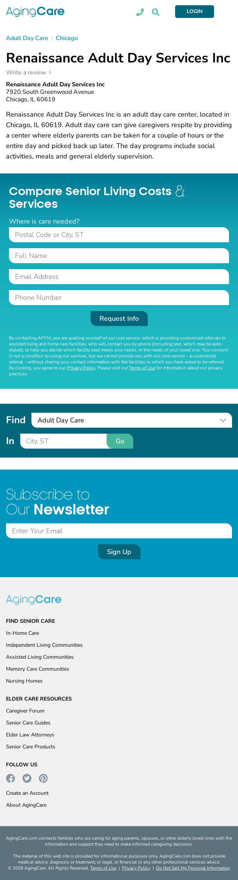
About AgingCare (26, 805)
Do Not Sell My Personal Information (193, 868)
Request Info (119, 318)
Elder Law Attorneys (30, 734)
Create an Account (27, 793)
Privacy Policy (81, 368)
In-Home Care (22, 633)
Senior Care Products (30, 746)
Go (120, 441)
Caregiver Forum (25, 710)
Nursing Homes (24, 680)
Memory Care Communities (37, 669)
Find (15, 420)
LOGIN (194, 11)
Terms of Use (142, 368)
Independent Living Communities (44, 645)
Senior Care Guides (28, 722)
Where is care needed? (44, 221)
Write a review (26, 72)
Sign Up (119, 551)
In (10, 440)
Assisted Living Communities (40, 657)
